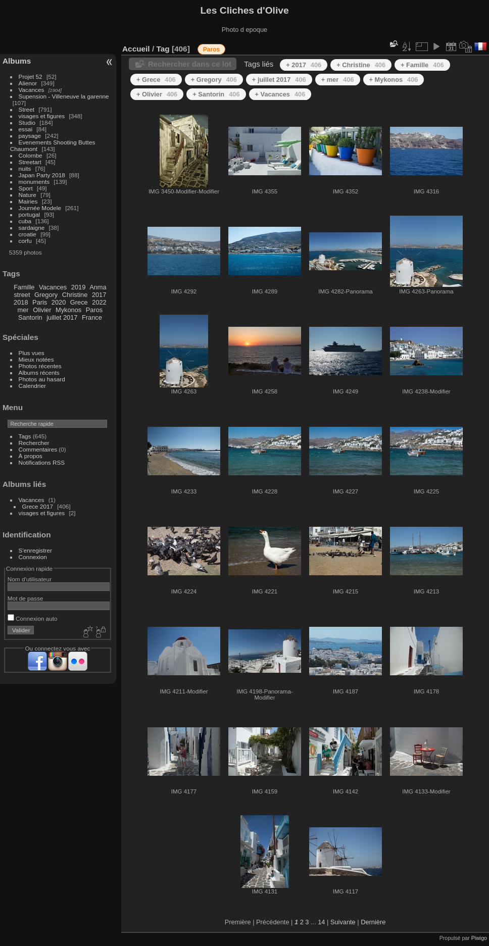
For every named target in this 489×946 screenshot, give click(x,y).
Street (26, 109)
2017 (99, 294)
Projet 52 (30, 76)
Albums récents (39, 372)
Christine (75, 294)
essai (25, 129)
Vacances (31, 89)
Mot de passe (25, 598)
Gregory (46, 294)
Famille (24, 287)
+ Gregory (214, 79)
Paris (39, 302)
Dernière (373, 922)
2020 (59, 302)
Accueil (136, 48)
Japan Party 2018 (42, 175)
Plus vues (31, 353)
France (92, 317)
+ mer (337, 79)
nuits (25, 168)
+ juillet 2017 (279, 79)
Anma (97, 287)
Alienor (28, 83)
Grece (79, 302)
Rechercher (34, 442)
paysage (30, 135)
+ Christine (360, 65)
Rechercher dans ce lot (189, 64)
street (22, 294)
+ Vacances (280, 94)
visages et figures (42, 116)
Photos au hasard (42, 379)
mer (23, 310)
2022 (99, 302)
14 (321, 922)
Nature (27, 194)
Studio (27, 122)
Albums (17, 61)
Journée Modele (40, 208)
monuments (34, 181)
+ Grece (156, 79)
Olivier (42, 310)
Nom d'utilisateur (30, 579)
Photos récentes (40, 366)
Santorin (30, 317)
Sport (26, 188)
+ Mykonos (393, 79)
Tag (162, 48)
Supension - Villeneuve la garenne (64, 96)
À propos (30, 456)
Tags (25, 436)
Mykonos (68, 310)
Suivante (343, 922)
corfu (25, 240)
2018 (21, 302)
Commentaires (38, 449)
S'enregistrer (35, 550)
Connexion (33, 557)
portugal (29, 214)
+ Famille (422, 65)
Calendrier (32, 385)
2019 (78, 287)
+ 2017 (303, 65)
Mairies (28, 201)
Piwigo (479, 938)
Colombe (30, 155)
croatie (27, 234)
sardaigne (32, 227)
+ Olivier (156, 94)
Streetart (30, 162)
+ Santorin (215, 94)
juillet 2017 (61, 317)
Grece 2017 (37, 506)
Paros (94, 310)
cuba (25, 221)
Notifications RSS (42, 462)
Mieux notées (36, 359)
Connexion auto (33, 618)
